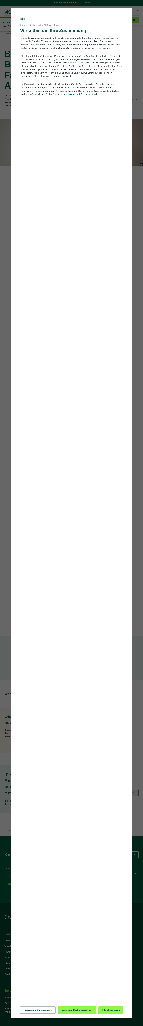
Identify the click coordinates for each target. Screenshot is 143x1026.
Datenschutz (104, 88)
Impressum (69, 94)
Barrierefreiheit (89, 94)
